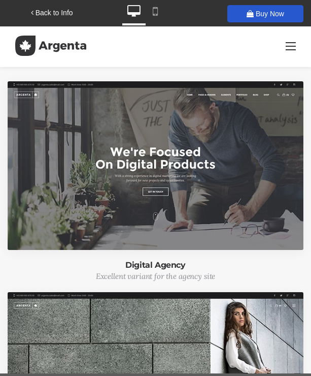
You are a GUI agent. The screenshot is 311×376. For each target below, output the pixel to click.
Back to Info (52, 13)
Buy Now (265, 14)
